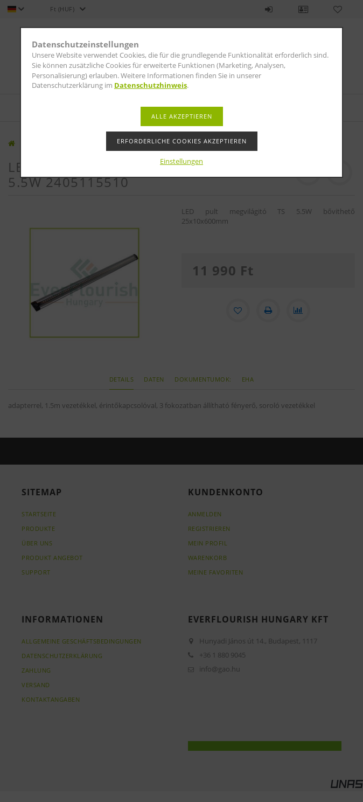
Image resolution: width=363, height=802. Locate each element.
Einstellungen (181, 161)
